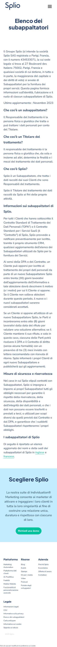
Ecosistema (43, 568)
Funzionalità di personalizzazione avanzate (10, 590)
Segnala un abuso (10, 627)
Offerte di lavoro (45, 571)
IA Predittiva (8, 577)
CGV (5, 610)
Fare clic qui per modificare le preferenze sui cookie (17, 646)
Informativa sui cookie (12, 624)
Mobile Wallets (9, 584)
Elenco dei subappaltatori (13, 617)
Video (23, 578)
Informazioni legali (11, 606)
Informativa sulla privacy (13, 613)
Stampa (24, 571)
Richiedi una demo (28, 531)
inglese (39, 452)
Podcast (24, 582)
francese (8, 456)
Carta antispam (9, 620)
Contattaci (42, 575)
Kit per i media (27, 575)
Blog (23, 564)
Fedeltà (6, 580)
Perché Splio (43, 564)
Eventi (23, 568)
